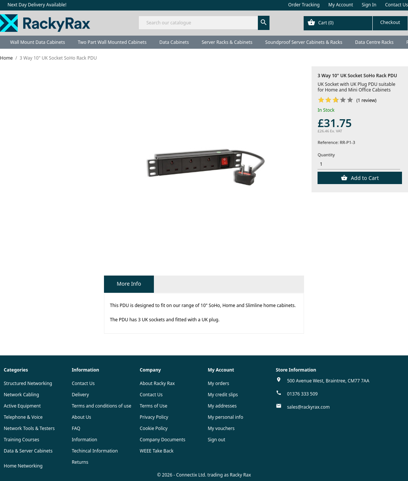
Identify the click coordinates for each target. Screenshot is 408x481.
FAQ (76, 428)
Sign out (216, 439)
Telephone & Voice (23, 417)
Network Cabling (21, 394)
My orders (218, 383)
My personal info (225, 417)
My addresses (222, 406)
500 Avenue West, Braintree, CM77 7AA (328, 381)
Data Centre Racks (374, 42)
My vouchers (221, 428)
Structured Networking (28, 383)
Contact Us (396, 4)
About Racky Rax (157, 383)
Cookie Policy (153, 428)
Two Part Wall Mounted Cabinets (112, 42)
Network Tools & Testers (29, 428)
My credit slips (223, 394)
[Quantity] (359, 164)
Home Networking (23, 466)
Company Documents (162, 439)
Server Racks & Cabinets (227, 42)
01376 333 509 (302, 394)
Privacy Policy (154, 417)
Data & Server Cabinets (28, 451)
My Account (340, 4)
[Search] (204, 23)
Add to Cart (364, 177)
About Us (81, 417)
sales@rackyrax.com (308, 407)
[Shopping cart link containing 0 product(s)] (355, 23)
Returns (80, 462)
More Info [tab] (129, 283)
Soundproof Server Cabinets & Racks (303, 42)
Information (84, 439)
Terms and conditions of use (101, 406)
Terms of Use (153, 406)
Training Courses (21, 439)
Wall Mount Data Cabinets (37, 42)
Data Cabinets (174, 42)
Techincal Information (95, 451)
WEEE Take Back (156, 451)
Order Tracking (304, 4)
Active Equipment (22, 406)
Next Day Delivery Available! (37, 4)
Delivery (80, 394)
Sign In (369, 4)
